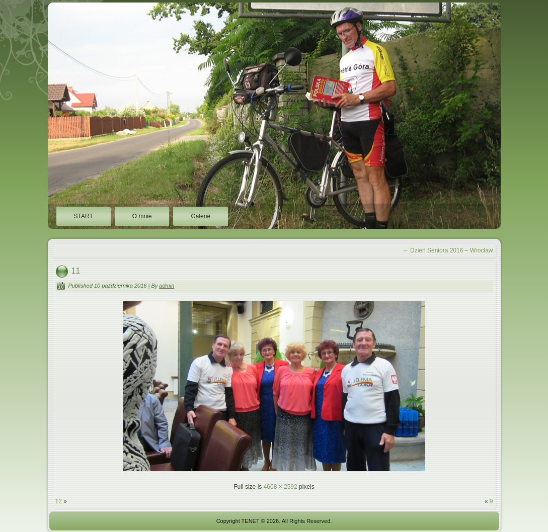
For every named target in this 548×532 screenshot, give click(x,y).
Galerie (200, 216)
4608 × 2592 (280, 486)
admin (166, 286)
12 (58, 501)
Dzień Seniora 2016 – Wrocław (448, 250)
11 (76, 271)
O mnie (142, 216)
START (83, 216)
